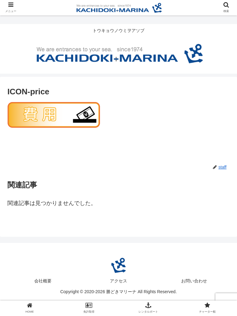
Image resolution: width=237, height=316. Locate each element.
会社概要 (43, 280)
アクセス (118, 280)
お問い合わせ (194, 280)
